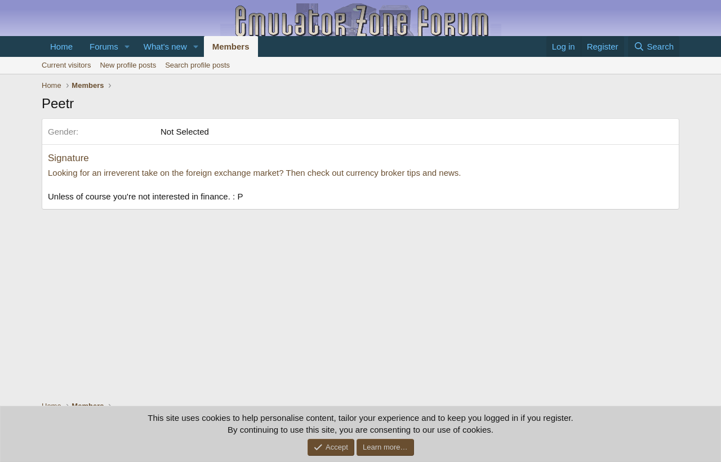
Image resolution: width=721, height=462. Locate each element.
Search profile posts (197, 65)
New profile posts (128, 65)
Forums (104, 46)
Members (231, 46)
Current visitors (66, 65)
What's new (165, 46)
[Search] (653, 46)
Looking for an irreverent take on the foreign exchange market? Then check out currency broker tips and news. (254, 172)
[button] (127, 46)
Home (61, 46)
